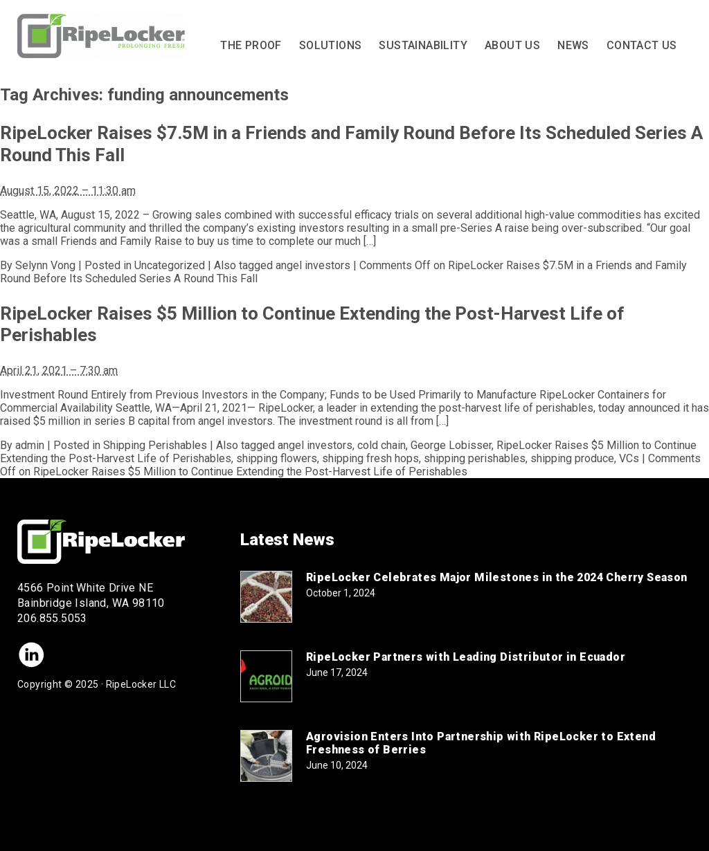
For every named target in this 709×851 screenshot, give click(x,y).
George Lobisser (451, 445)
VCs (629, 458)
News (573, 45)
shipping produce (572, 458)
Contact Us (642, 45)
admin (29, 445)
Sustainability (423, 45)
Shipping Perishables (155, 445)
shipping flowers (276, 458)
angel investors (313, 265)
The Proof (251, 45)
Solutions (330, 45)
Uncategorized (169, 265)
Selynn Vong (45, 265)
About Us (512, 45)
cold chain (381, 445)
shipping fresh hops (370, 458)
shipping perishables (475, 458)
